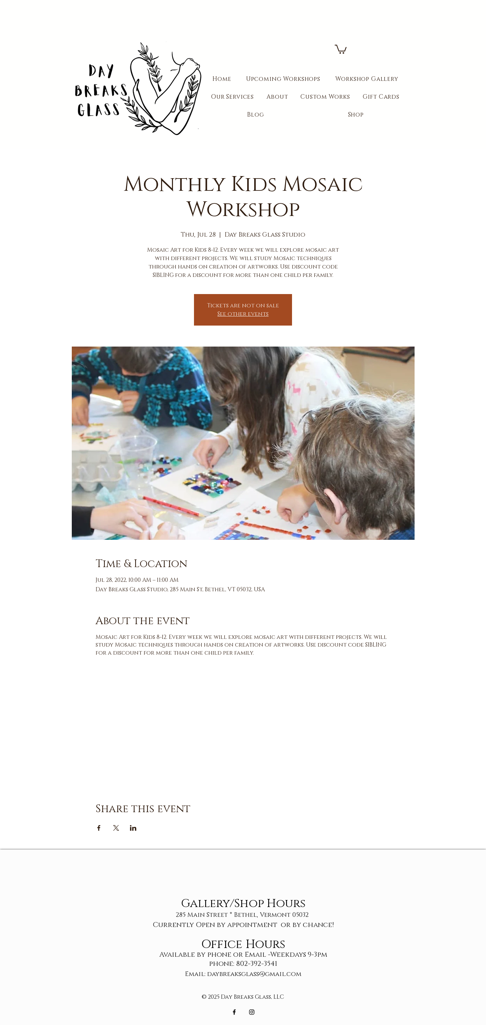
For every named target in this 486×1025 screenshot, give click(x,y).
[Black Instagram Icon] (251, 1012)
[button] (341, 49)
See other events (243, 314)
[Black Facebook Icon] (234, 1012)
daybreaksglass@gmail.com (254, 974)
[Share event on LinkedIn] (133, 828)
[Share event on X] (116, 828)
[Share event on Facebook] (99, 828)
